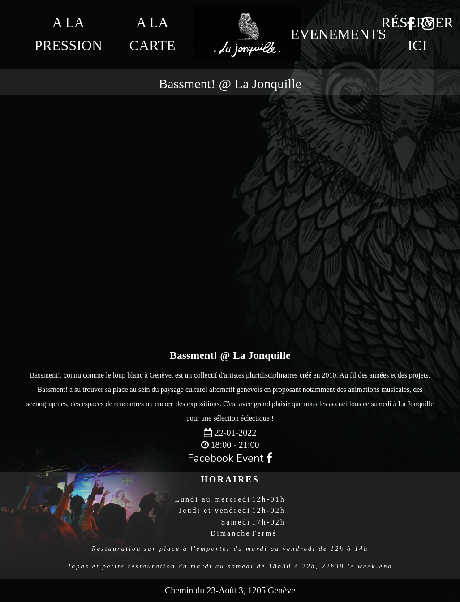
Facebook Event (230, 458)
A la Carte (152, 33)
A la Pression (68, 33)
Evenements (332, 34)
